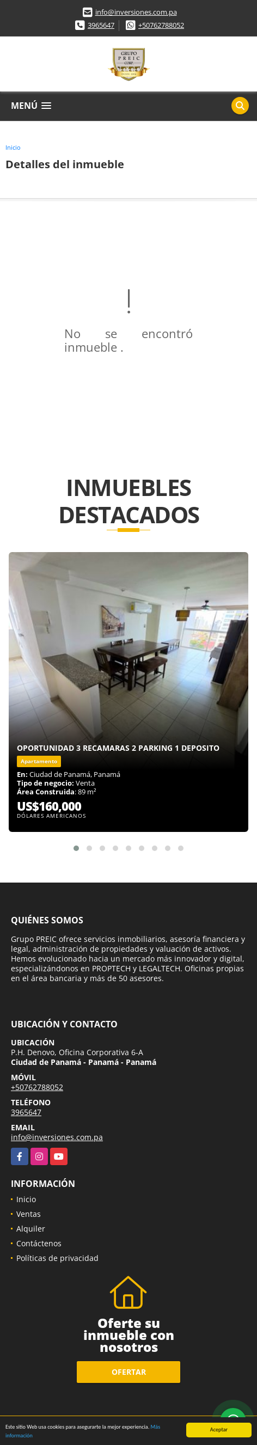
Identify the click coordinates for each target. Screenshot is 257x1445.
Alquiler (30, 1228)
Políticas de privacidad (57, 1258)
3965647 (101, 25)
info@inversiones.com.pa (136, 12)
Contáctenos (39, 1243)
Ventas (28, 1214)
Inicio (13, 147)
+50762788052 (161, 25)
